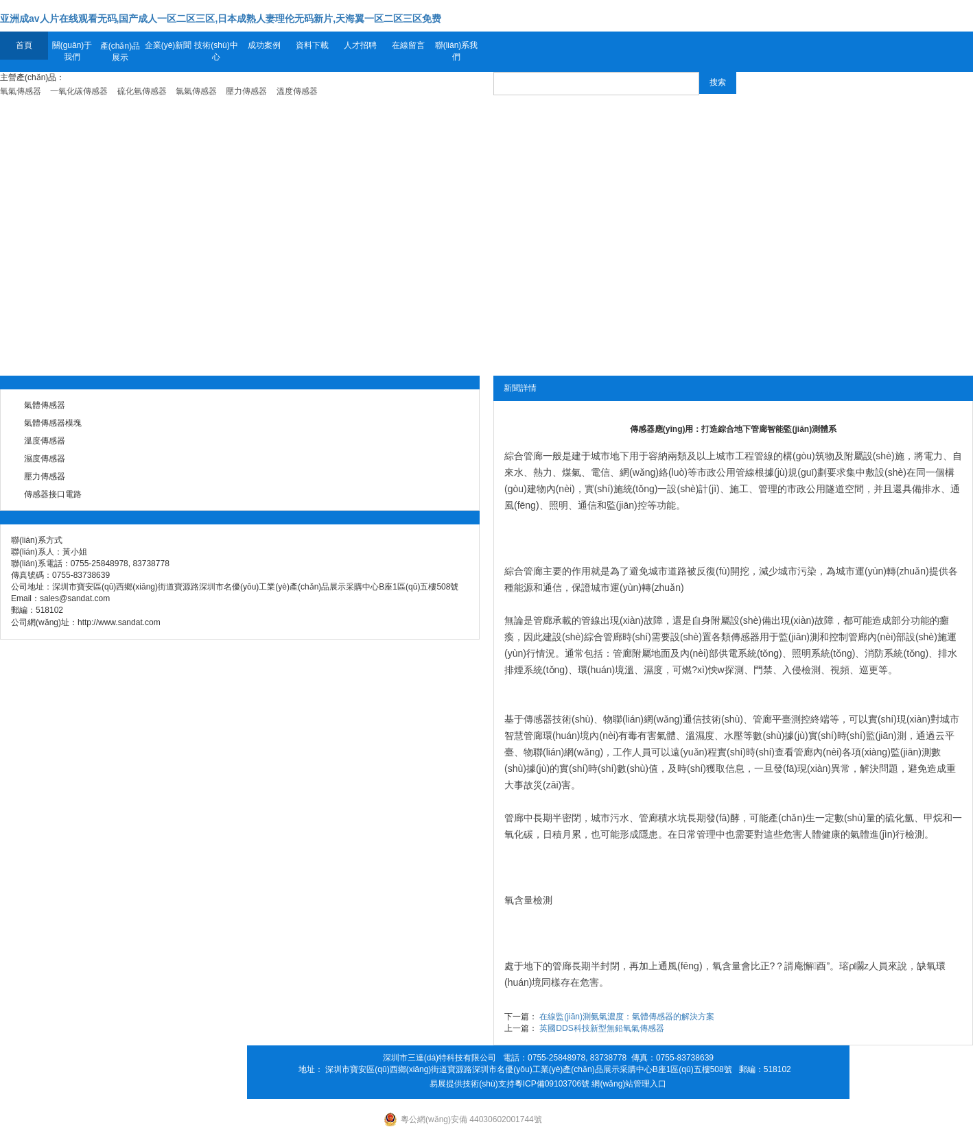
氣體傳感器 (44, 405)
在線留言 (408, 45)
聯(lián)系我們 (456, 51)
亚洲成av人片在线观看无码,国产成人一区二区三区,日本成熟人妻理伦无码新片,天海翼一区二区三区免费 (220, 18)
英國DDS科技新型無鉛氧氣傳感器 (601, 1028)
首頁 (24, 45)
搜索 (718, 82)
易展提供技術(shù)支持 (472, 1084)
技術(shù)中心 (215, 51)
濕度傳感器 (44, 458)
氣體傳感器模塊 (53, 423)
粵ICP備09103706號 (552, 1084)
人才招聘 (360, 45)
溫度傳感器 (44, 441)
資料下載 (312, 45)
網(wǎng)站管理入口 (628, 1084)
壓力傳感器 (44, 476)
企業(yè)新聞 (168, 45)
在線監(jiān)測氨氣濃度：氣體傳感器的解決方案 (626, 1016)
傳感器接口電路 (53, 494)
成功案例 (264, 45)
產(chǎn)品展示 (120, 51)
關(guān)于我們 (72, 51)
